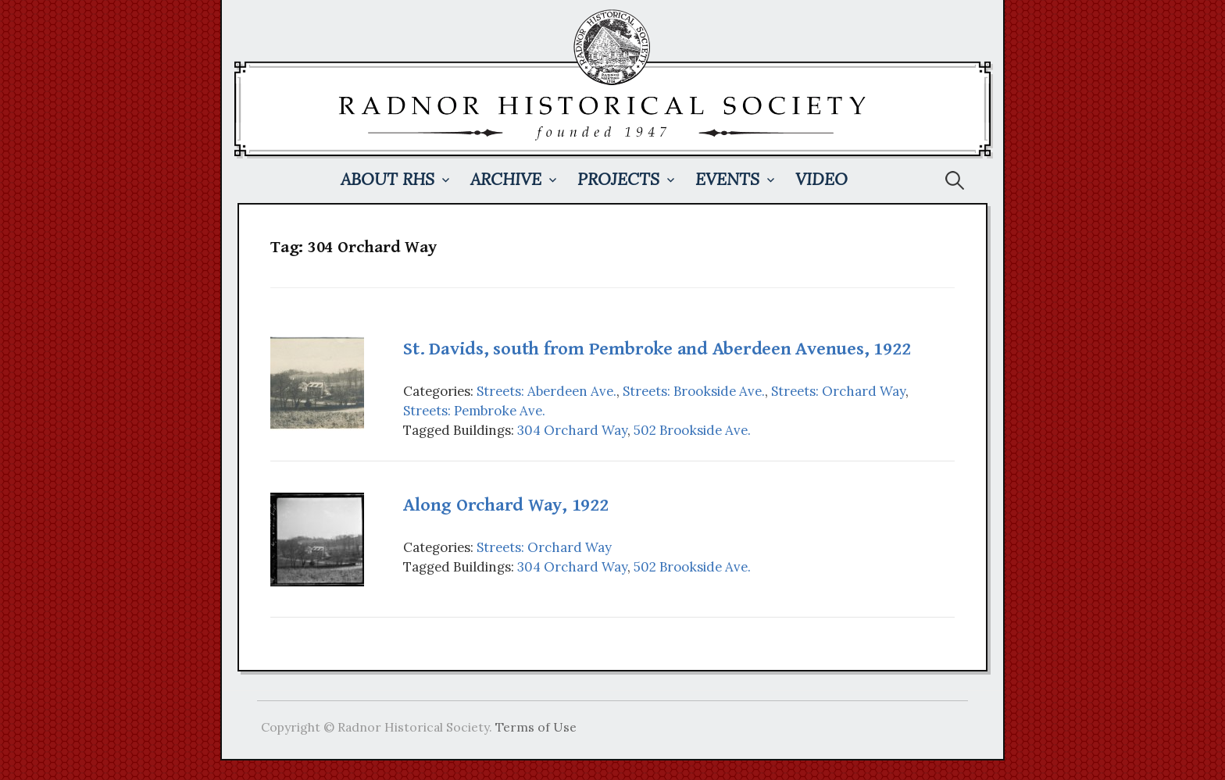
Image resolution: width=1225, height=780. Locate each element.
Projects (618, 179)
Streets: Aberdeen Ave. (546, 391)
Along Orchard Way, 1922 (505, 505)
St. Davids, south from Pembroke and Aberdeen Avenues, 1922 (656, 349)
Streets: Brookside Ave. (694, 391)
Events (727, 179)
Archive (505, 179)
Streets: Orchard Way (838, 391)
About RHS (387, 179)
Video (821, 179)
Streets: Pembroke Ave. (474, 410)
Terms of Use (536, 727)
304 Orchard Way (572, 430)
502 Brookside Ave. (692, 430)
